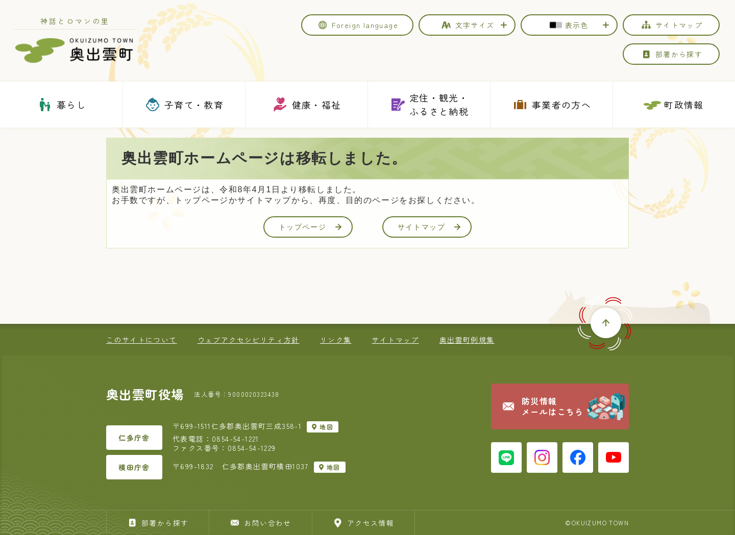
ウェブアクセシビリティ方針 (249, 340)
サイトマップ (429, 227)
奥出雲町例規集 (467, 340)
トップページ (310, 227)
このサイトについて (141, 340)
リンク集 (336, 340)
